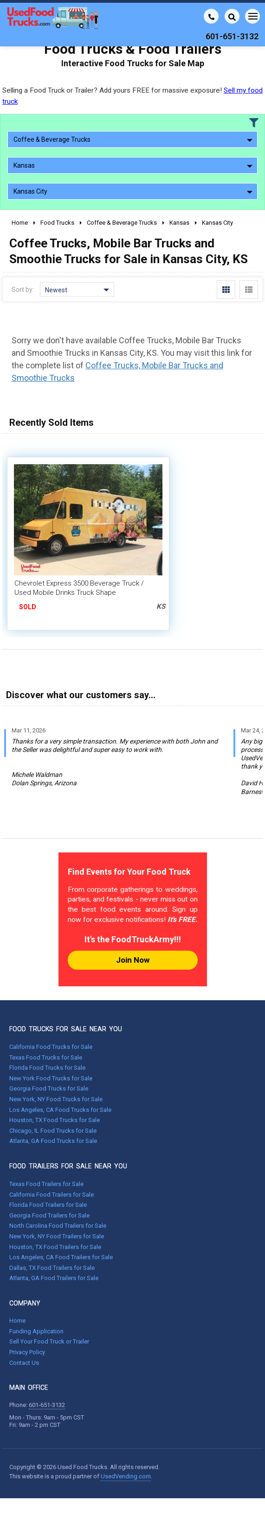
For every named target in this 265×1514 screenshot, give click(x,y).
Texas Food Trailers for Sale (46, 1183)
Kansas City (132, 191)
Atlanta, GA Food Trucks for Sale (53, 1140)
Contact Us (24, 1362)
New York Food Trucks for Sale (50, 1078)
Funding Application (36, 1331)
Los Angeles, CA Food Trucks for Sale (60, 1109)
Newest (77, 290)
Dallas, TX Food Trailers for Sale (52, 1267)
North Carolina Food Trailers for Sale (57, 1225)
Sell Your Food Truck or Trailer (49, 1341)
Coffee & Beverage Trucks (132, 139)
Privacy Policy (27, 1352)
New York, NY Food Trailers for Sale (56, 1236)
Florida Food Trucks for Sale (47, 1067)
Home (17, 1320)
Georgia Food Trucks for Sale (48, 1088)
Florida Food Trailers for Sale (48, 1204)
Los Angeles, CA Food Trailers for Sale (61, 1257)
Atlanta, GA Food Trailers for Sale (53, 1277)
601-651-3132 (47, 1404)
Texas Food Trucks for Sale (45, 1057)
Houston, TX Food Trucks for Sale (54, 1120)
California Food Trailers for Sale (51, 1194)
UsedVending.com (126, 1476)
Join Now (132, 960)
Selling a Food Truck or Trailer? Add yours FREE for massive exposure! (132, 95)
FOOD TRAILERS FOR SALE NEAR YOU (68, 1166)
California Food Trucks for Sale (50, 1046)
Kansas (132, 165)
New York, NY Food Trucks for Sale (56, 1099)
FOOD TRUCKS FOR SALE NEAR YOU (65, 1029)
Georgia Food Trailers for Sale (49, 1215)
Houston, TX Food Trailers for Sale (55, 1246)
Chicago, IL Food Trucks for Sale (53, 1130)
